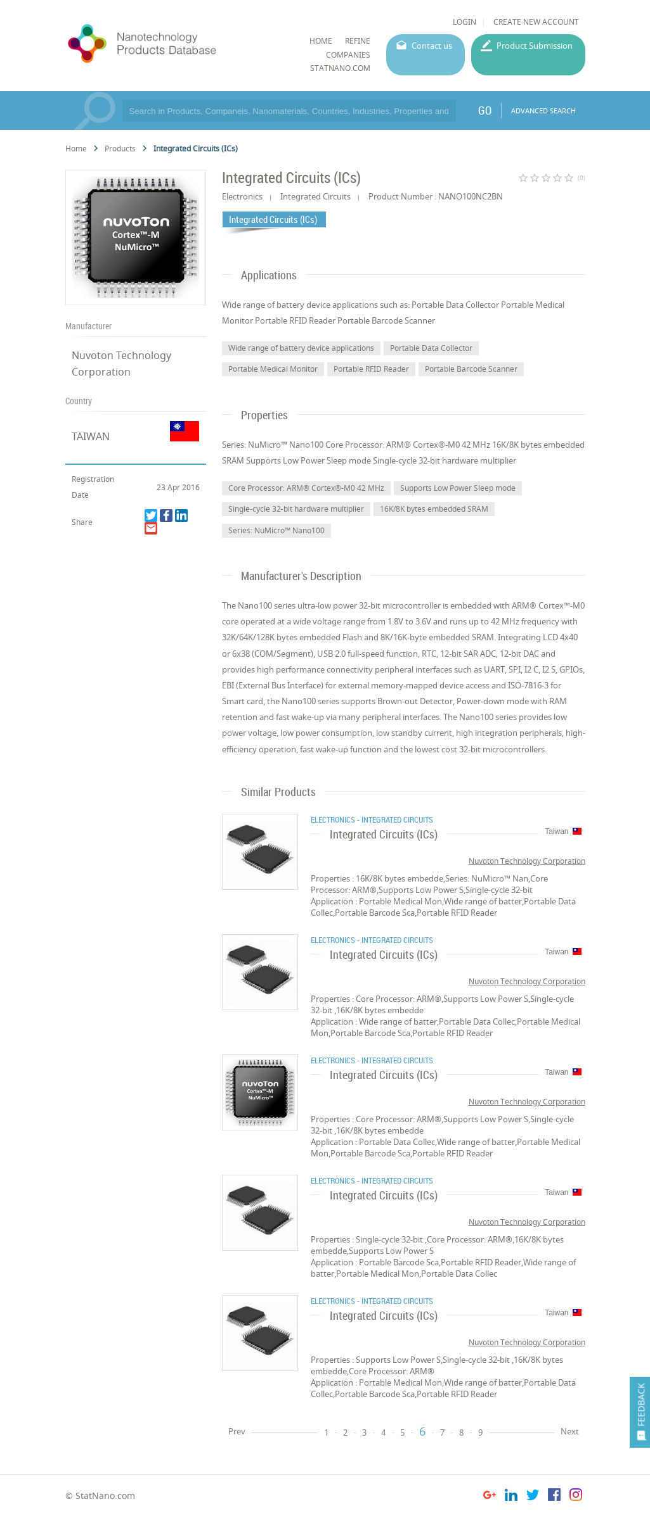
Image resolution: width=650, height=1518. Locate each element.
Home (76, 148)
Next (570, 1431)
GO (484, 110)
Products (120, 148)
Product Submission (535, 45)
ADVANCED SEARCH (543, 110)
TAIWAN (91, 436)
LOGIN (464, 21)
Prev (236, 1431)
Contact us (432, 45)
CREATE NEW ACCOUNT (536, 21)
